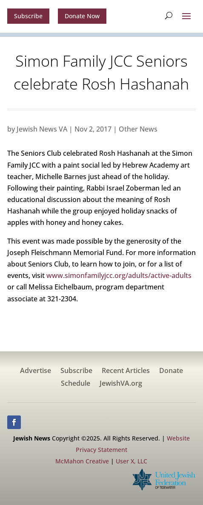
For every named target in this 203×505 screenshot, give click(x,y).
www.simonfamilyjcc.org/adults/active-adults (119, 275)
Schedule (75, 384)
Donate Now (82, 16)
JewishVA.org (121, 384)
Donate (171, 371)
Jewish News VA (42, 129)
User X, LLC (131, 461)
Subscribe (28, 16)
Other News (138, 129)
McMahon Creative (82, 461)
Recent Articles (126, 371)
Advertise (35, 371)
